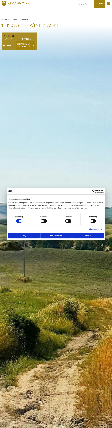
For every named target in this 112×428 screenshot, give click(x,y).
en (92, 4)
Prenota (99, 4)
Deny (24, 236)
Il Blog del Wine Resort (15, 10)
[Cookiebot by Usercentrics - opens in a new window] (94, 191)
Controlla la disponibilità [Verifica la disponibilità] (23, 45)
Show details (94, 229)
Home (3, 10)
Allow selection (56, 236)
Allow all (88, 236)
